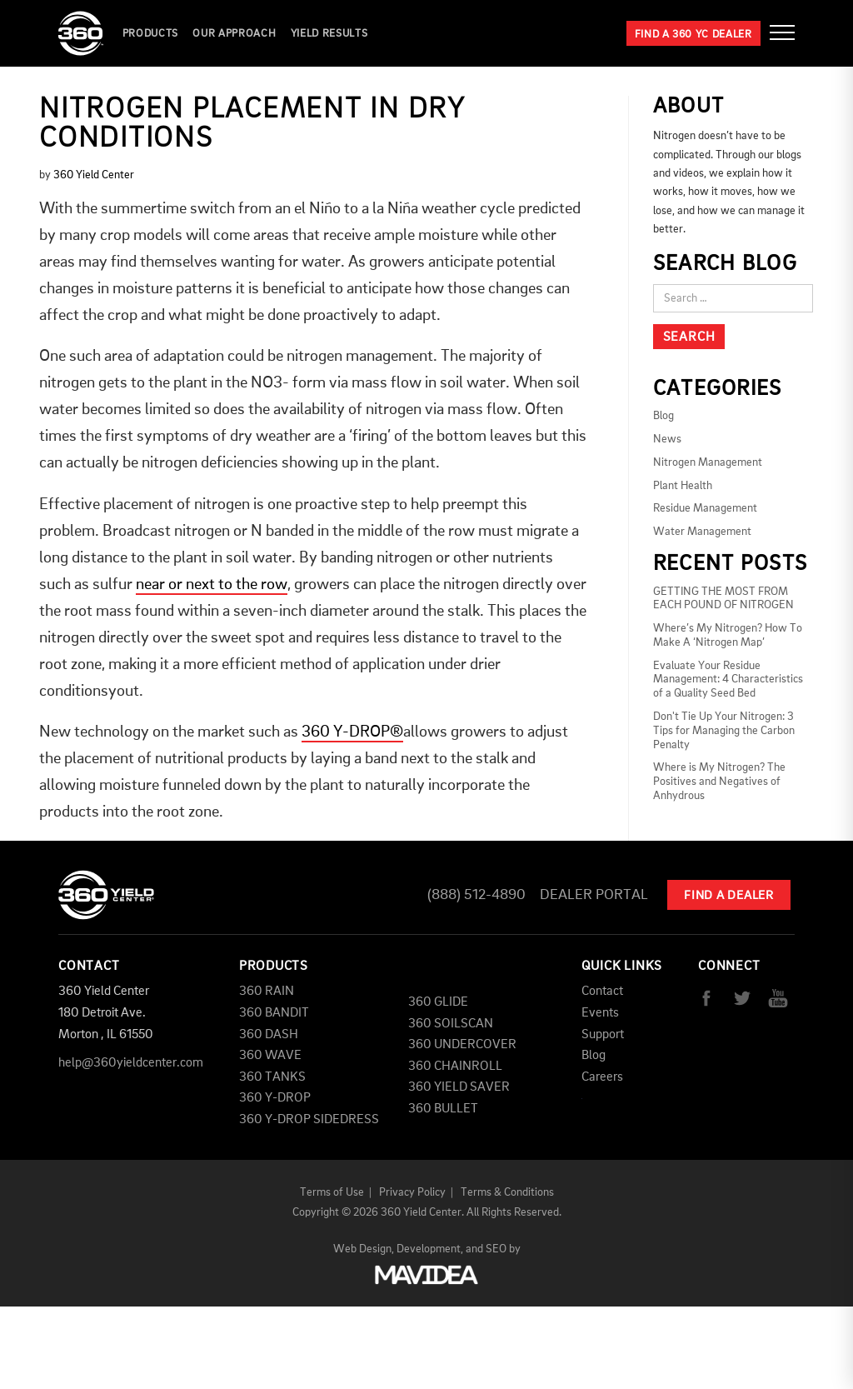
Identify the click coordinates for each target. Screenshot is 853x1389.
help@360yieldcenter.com (130, 1063)
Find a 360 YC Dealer (693, 34)
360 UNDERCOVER (462, 1045)
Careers (602, 1077)
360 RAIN (266, 991)
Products (150, 33)
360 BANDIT (274, 1013)
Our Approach (234, 33)
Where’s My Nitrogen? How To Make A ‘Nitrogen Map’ (727, 635)
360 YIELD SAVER (459, 1087)
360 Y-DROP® (352, 732)
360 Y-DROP (275, 1098)
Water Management (702, 531)
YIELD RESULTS (329, 33)
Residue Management (705, 508)
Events (600, 1013)
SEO (496, 1249)
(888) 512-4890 (476, 894)
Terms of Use (332, 1192)
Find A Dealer (729, 896)
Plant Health (682, 486)
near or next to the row (211, 585)
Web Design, (363, 1249)
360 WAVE (270, 1055)
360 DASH (268, 1035)
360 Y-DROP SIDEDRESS (309, 1120)
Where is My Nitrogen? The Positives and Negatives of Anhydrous (719, 782)
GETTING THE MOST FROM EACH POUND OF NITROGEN (723, 599)
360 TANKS (272, 1077)
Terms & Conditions (507, 1192)
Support (602, 1035)
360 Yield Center (93, 175)
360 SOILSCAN (450, 1024)
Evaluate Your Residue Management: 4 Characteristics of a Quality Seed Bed (728, 680)
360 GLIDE (438, 1002)
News (667, 439)
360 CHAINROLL (455, 1066)
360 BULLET (443, 1109)
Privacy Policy (412, 1192)
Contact (602, 991)
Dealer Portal (594, 894)
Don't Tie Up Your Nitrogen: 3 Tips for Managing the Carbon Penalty (724, 731)
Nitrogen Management (707, 462)
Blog (663, 416)
